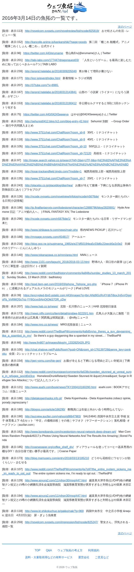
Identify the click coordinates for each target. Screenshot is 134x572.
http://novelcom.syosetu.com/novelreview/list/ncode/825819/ (62, 30)
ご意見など (102, 557)
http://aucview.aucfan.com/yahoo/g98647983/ (53, 416)
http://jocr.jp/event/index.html (42, 78)
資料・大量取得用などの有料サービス (49, 557)
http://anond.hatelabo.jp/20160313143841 (51, 92)
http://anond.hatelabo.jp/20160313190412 (51, 103)
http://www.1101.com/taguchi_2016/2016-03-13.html (57, 261)
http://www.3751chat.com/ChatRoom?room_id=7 (55, 178)
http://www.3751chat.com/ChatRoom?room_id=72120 (58, 153)
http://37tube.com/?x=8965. (42, 85)
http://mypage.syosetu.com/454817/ (47, 236)
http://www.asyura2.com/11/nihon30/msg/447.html (56, 480)
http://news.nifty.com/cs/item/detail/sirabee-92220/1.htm (59, 313)
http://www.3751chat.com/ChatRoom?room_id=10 (56, 146)
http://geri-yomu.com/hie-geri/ (43, 360)
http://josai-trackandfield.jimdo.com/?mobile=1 (53, 171)
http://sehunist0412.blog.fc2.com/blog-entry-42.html (56, 121)
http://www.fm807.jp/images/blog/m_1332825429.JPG (56, 342)
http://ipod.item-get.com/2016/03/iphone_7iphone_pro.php (61, 284)
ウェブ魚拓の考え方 (70, 550)
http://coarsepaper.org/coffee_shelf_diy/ (49, 447)
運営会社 (83, 557)
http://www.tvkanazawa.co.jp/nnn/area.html (51, 254)
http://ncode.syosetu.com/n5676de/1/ (48, 218)
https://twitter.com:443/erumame (43, 53)
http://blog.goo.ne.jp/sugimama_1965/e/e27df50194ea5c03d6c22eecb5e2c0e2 (73, 243)
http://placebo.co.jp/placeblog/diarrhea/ (49, 185)
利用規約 (93, 550)
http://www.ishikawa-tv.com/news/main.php (51, 229)
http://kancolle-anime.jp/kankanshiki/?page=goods (56, 42)
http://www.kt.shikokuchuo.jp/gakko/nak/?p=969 (54, 511)
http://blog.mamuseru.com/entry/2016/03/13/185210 (57, 458)
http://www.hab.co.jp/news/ (41, 306)
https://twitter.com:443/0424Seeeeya (46, 114)
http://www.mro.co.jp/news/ (41, 324)
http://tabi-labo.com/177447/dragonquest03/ (52, 60)
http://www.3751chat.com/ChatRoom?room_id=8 (55, 132)
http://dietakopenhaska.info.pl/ (43, 398)
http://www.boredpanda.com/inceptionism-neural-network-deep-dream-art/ (70, 431)
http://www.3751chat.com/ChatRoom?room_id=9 (55, 139)
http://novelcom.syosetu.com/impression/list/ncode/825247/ (61, 522)
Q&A (49, 550)
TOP (37, 550)
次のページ (125, 26)
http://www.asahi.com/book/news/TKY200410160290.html (60, 387)
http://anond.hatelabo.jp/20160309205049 (51, 71)
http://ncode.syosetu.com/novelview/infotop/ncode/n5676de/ (62, 196)
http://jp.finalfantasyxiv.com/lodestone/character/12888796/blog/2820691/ (70, 207)
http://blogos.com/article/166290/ (45, 409)
